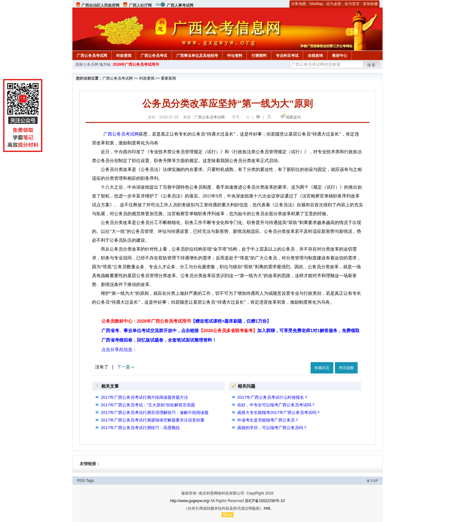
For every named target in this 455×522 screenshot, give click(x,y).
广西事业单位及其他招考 (197, 55)
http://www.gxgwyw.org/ (190, 501)
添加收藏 (370, 4)
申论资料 (234, 55)
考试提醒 (346, 368)
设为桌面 (333, 4)
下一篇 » (125, 366)
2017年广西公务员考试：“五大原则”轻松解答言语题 (148, 405)
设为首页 (352, 4)
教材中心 (339, 55)
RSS (81, 480)
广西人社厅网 (140, 5)
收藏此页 (322, 368)
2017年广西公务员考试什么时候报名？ (272, 397)
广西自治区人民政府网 (100, 5)
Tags (90, 480)
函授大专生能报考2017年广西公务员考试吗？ (278, 412)
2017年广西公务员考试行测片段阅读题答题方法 (144, 397)
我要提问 (293, 117)
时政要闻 (123, 55)
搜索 (371, 65)
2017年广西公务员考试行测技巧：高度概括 (140, 427)
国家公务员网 (87, 64)
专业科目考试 (287, 55)
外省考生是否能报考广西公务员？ (268, 420)
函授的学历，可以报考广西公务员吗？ (272, 427)
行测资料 (259, 55)
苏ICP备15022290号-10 (265, 501)
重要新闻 (168, 78)
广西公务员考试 (154, 55)
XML (267, 508)
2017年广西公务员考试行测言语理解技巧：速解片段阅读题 (155, 412)
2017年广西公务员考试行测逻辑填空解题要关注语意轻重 (152, 420)
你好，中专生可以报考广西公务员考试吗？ (276, 405)
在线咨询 (315, 55)
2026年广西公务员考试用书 (136, 64)
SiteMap (316, 4)
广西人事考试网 (180, 5)
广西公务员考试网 (92, 55)
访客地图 (298, 4)
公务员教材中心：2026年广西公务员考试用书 (186, 321)
